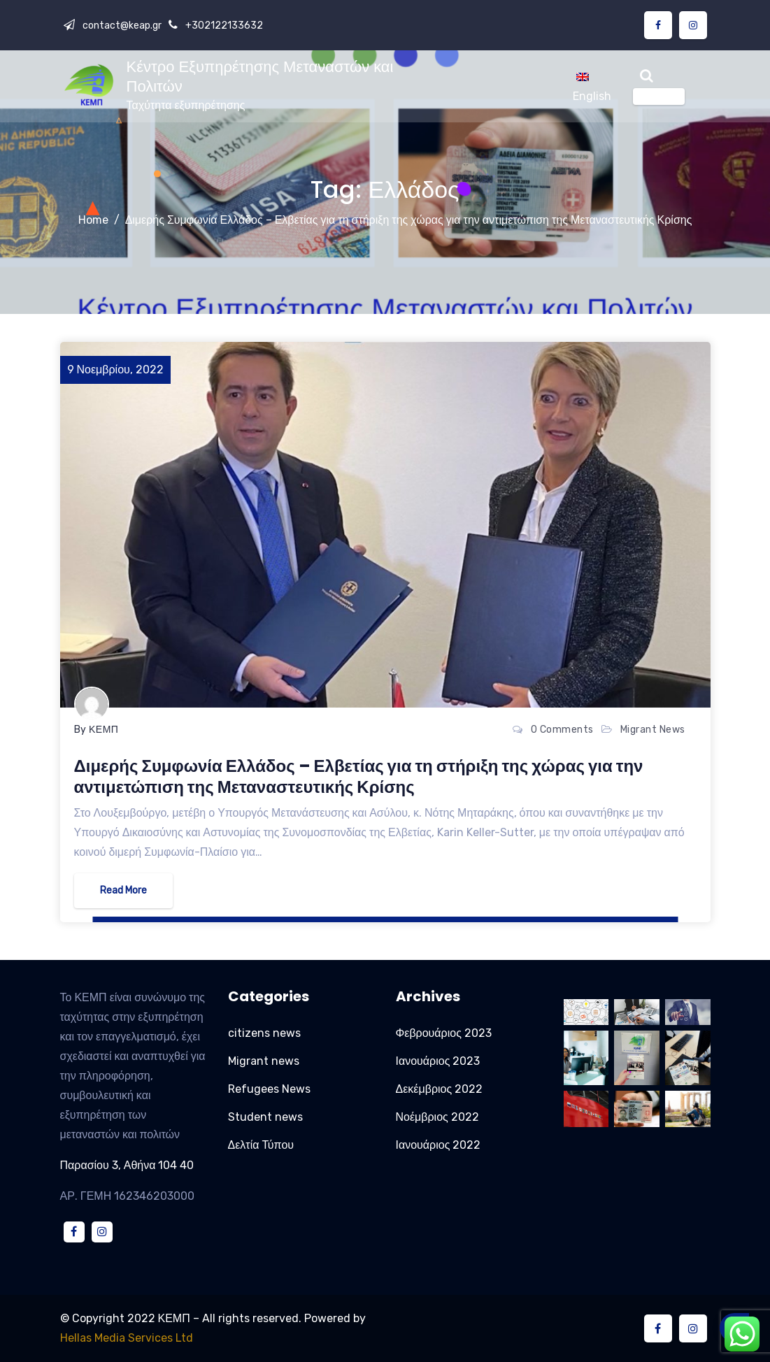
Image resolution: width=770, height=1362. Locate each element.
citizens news (264, 1033)
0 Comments (562, 730)
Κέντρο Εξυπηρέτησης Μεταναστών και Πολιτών (260, 76)
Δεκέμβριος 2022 (439, 1089)
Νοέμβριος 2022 (437, 1117)
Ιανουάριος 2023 (438, 1061)
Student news (265, 1117)
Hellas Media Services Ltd (126, 1338)
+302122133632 (223, 25)
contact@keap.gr (121, 25)
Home (93, 220)
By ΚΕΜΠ (96, 730)
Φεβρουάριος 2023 (444, 1033)
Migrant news (652, 730)
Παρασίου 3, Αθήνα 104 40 (127, 1165)
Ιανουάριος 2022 (438, 1145)
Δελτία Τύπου (261, 1145)
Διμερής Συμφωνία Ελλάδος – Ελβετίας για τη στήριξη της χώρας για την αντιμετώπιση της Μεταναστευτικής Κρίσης (408, 220)
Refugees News (269, 1089)
